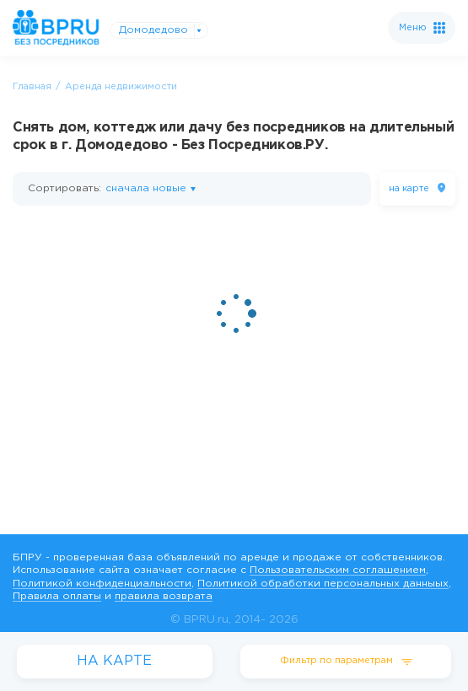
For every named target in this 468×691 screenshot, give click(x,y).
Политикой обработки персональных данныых (323, 583)
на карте (409, 189)
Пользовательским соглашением (338, 570)
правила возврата (163, 596)
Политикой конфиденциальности (102, 583)
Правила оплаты (57, 596)
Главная (32, 87)
